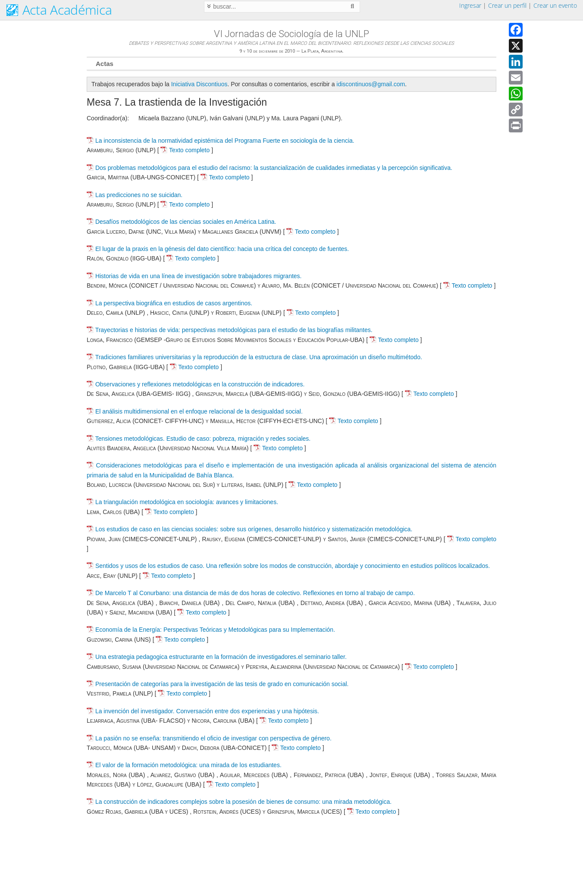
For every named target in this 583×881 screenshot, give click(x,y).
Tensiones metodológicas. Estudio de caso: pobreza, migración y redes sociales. (203, 438)
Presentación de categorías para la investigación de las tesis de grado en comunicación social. (222, 683)
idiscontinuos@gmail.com (370, 84)
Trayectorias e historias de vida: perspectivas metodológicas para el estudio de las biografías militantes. (234, 329)
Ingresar (470, 5)
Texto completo (185, 150)
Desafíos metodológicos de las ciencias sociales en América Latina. (185, 221)
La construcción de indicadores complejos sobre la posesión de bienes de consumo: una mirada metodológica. (243, 801)
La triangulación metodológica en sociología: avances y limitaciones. (186, 502)
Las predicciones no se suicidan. (138, 194)
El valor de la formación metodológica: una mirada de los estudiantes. (188, 765)
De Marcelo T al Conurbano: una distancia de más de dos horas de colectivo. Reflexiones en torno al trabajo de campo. (255, 592)
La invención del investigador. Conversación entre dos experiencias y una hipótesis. (207, 711)
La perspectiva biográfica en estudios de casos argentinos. (173, 303)
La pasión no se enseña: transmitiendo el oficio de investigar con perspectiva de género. (213, 738)
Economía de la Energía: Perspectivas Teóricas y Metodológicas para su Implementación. (215, 629)
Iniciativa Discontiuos (199, 84)
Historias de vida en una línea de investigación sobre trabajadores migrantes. (198, 276)
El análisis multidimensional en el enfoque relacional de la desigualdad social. (199, 411)
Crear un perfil (507, 5)
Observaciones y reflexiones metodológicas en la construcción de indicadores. (200, 384)
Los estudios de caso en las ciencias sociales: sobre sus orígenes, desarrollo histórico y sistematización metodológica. (253, 529)
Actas (104, 63)
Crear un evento (555, 5)
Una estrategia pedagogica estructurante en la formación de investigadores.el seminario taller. (221, 656)
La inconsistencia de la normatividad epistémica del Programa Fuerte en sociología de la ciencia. (224, 140)
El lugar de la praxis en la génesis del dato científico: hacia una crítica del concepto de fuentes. (222, 248)
